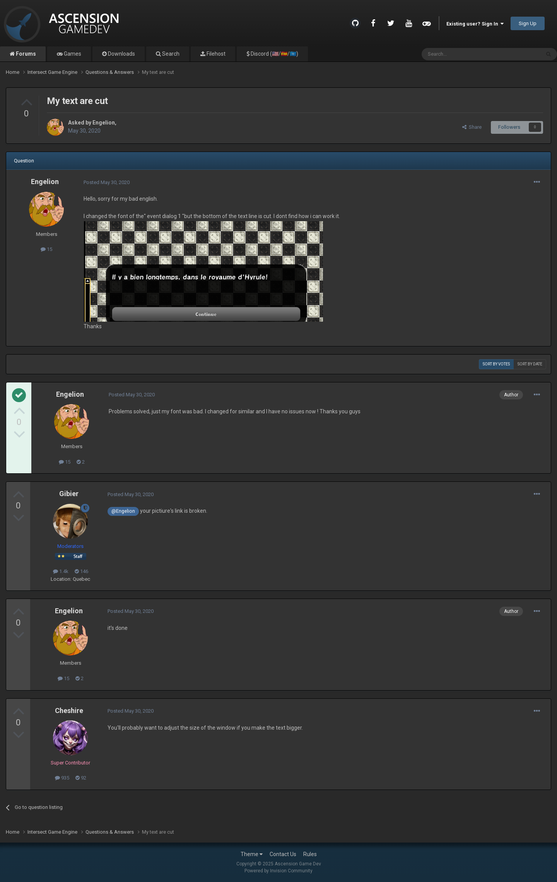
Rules (310, 854)
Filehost (215, 54)
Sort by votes (496, 364)
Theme (252, 854)
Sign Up (527, 23)
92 (80, 778)
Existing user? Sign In (475, 24)
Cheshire (69, 710)
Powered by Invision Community (278, 870)
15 (46, 249)
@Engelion (123, 511)
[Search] (462, 54)
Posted (107, 182)
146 (81, 571)
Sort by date (530, 364)
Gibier (69, 494)
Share (472, 127)
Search (170, 54)
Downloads (121, 54)
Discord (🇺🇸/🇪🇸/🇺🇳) (273, 54)
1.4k (60, 571)
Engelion (103, 122)
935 (62, 778)
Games (72, 54)
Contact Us (283, 854)
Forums (25, 54)
